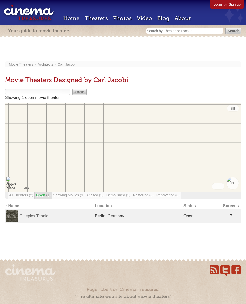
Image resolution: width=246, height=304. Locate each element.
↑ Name (12, 206)
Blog (163, 18)
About (183, 18)
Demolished (118, 195)
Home (71, 18)
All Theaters (21, 195)
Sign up (235, 4)
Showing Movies (68, 195)
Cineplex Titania (33, 216)
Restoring (143, 195)
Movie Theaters (21, 64)
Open (43, 195)
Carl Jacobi (66, 64)
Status (189, 206)
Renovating (168, 195)
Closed (95, 195)
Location (103, 206)
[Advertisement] (123, 49)
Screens (231, 206)
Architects (45, 64)
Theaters (96, 18)
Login (217, 4)
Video (144, 18)
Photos (122, 18)
